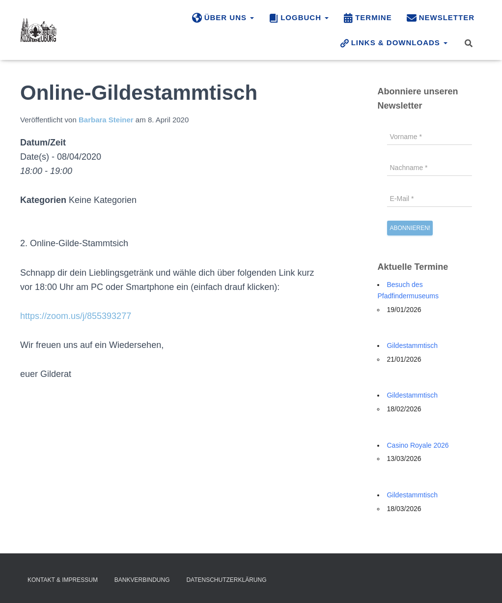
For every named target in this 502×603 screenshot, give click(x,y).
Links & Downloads (393, 43)
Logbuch (299, 18)
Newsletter (440, 18)
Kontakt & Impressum (63, 579)
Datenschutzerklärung (226, 579)
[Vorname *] (429, 136)
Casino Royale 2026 (417, 445)
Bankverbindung (142, 579)
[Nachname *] (429, 167)
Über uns (223, 18)
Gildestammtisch (412, 345)
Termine (367, 18)
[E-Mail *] (429, 198)
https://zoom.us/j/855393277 (75, 316)
